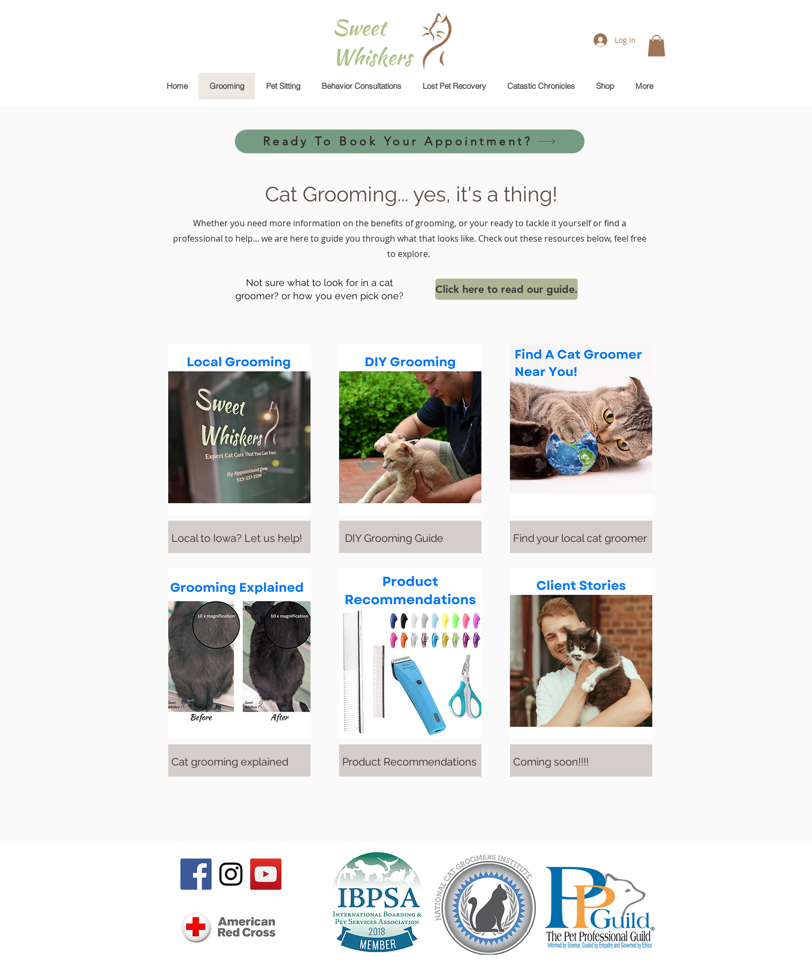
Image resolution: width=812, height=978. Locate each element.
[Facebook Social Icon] (196, 874)
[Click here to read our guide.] (506, 289)
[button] (656, 46)
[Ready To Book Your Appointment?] (410, 141)
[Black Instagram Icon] (231, 874)
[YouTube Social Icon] (265, 874)
